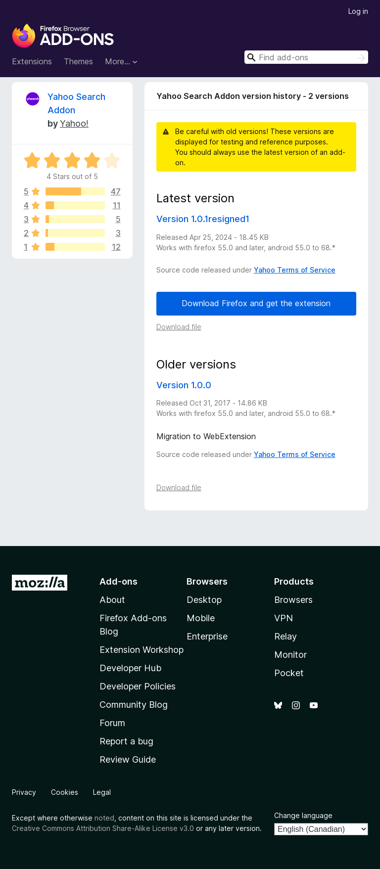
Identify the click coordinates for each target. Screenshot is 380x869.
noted (104, 818)
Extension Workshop (141, 649)
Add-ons (118, 581)
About (112, 600)
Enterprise (207, 636)
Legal (102, 792)
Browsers (293, 600)
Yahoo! (74, 123)
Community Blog (133, 704)
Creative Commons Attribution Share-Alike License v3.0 (103, 828)
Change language (303, 815)
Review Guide (127, 759)
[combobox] (306, 57)
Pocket (289, 673)
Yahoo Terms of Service (294, 270)
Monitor (290, 654)
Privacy (24, 792)
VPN (283, 618)
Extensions (32, 61)
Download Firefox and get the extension (256, 303)
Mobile (201, 618)
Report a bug (126, 741)
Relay (285, 636)
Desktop (204, 600)
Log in (358, 11)
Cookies (64, 792)
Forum (112, 723)
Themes (78, 61)
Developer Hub (130, 668)
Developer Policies (137, 686)
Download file (178, 326)
